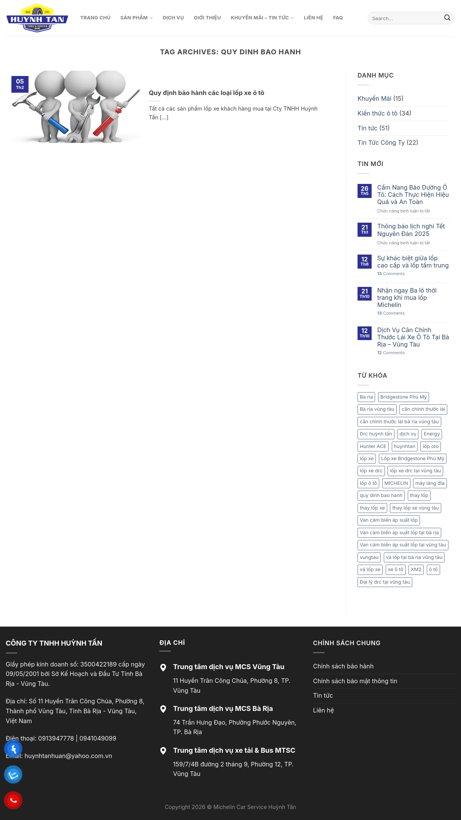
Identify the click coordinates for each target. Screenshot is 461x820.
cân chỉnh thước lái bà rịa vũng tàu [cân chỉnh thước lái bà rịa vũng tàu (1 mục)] (399, 421)
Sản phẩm (137, 18)
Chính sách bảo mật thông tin (355, 681)
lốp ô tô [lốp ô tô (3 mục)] (368, 483)
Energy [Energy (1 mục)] (432, 434)
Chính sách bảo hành (343, 666)
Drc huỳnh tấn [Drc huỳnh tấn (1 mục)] (376, 434)
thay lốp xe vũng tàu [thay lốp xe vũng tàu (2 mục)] (415, 508)
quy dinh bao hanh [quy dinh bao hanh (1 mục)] (381, 495)
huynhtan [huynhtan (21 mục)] (404, 446)
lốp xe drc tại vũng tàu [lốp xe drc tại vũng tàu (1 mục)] (415, 470)
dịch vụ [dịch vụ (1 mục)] (407, 434)
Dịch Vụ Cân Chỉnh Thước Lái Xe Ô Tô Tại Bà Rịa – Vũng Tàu (413, 337)
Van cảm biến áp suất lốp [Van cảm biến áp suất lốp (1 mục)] (389, 520)
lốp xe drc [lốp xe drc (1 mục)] (371, 470)
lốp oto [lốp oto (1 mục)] (431, 446)
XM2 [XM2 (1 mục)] (416, 569)
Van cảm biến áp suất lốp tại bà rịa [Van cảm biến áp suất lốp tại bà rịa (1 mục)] (399, 532)
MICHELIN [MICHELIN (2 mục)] (396, 483)
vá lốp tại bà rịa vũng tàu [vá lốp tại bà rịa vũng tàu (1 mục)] (414, 557)
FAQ (338, 18)
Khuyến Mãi (374, 98)
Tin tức (367, 128)
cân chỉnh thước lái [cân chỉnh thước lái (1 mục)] (423, 409)
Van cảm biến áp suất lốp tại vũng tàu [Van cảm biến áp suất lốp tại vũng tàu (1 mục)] (403, 545)
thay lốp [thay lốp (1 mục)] (419, 495)
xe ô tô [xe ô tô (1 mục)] (396, 569)
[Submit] (447, 18)
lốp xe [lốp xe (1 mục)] (367, 458)
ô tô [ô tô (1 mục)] (433, 569)
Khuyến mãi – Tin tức (262, 18)
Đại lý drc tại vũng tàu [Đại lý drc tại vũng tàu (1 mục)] (385, 582)
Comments (391, 273)
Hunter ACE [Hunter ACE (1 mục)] (373, 446)
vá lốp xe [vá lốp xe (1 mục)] (370, 569)
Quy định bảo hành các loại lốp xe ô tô (206, 93)
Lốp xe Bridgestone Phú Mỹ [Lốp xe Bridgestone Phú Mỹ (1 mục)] (413, 458)
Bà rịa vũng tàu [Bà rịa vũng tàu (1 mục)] (377, 409)
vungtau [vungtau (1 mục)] (369, 557)
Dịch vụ (173, 18)
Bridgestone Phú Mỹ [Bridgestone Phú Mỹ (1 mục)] (403, 397)
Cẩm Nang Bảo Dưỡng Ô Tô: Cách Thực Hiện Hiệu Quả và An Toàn (413, 195)
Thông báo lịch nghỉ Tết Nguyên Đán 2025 (411, 230)
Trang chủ (95, 18)
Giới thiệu (207, 18)
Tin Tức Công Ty (381, 142)
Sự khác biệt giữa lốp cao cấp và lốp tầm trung (413, 262)
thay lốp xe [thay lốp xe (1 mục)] (372, 508)
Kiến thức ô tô (377, 113)
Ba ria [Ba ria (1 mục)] (366, 397)
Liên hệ (313, 18)
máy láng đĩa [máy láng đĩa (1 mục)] (430, 483)
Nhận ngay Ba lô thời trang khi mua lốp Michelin (407, 298)
